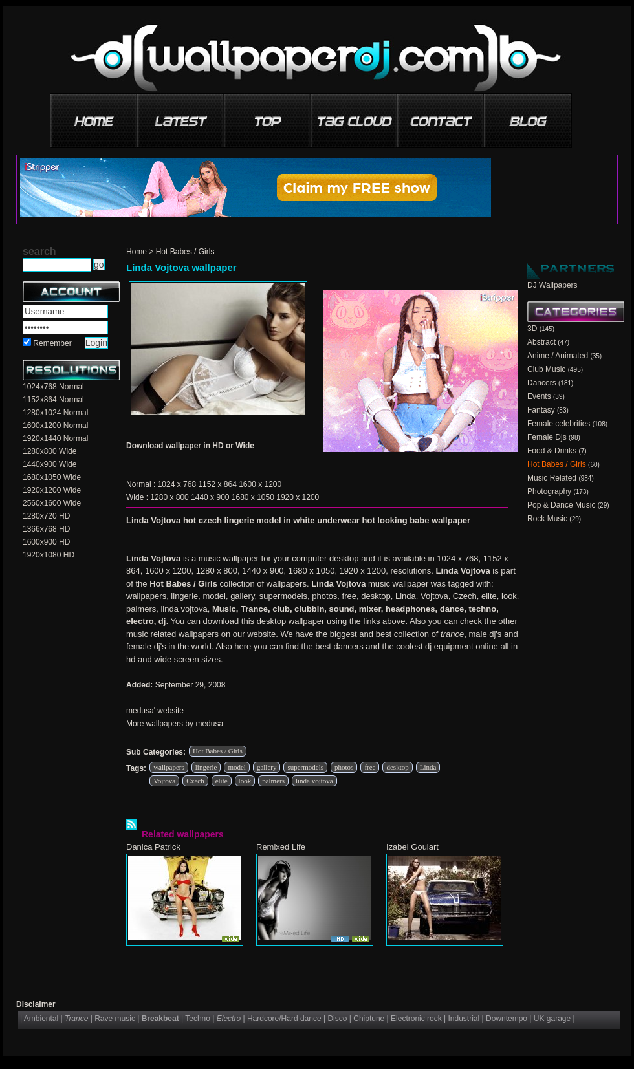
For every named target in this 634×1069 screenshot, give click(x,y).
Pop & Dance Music (561, 505)
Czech (195, 780)
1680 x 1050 (253, 497)
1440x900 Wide (49, 464)
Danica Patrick (153, 847)
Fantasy (541, 410)
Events (539, 396)
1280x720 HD (46, 516)
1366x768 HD (46, 529)
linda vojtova (314, 780)
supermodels (305, 767)
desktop (397, 767)
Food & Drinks (551, 450)
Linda (428, 767)
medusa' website (155, 710)
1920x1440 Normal (55, 438)
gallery (267, 767)
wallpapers (168, 767)
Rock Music (547, 518)
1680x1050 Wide (52, 477)
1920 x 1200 (297, 497)
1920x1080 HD (48, 554)
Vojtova (164, 780)
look (245, 780)
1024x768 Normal (53, 386)
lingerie (206, 767)
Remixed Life (280, 847)
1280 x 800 (169, 497)
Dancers (541, 382)
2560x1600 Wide (52, 503)
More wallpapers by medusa (174, 723)
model (237, 767)
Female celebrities (558, 423)
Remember (52, 343)
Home (136, 251)
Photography (549, 491)
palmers (273, 780)
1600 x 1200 (260, 484)
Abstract (541, 342)
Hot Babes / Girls (185, 251)
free (369, 767)
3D (532, 328)
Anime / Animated (557, 355)
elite (221, 780)
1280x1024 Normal (55, 412)
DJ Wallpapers (552, 285)
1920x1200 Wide (52, 490)
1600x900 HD (46, 541)
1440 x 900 (210, 497)
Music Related (551, 477)
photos (343, 767)
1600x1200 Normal (55, 425)
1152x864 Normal (53, 399)
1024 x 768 (177, 484)
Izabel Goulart (412, 847)
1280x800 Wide (49, 451)
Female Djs (547, 437)
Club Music (546, 369)
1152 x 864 (217, 484)
